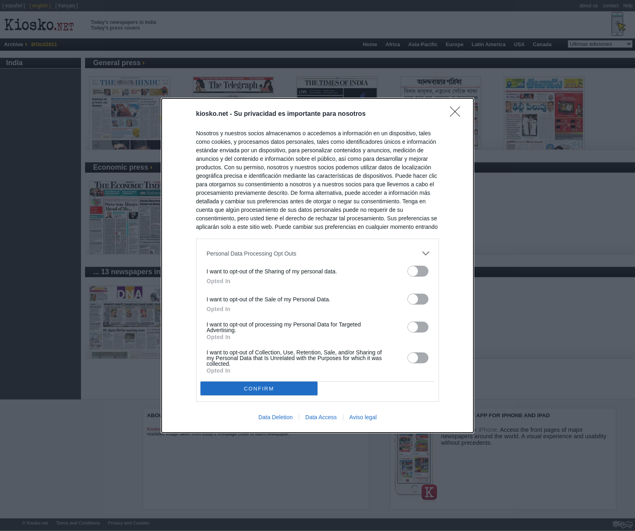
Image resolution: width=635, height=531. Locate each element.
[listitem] (317, 253)
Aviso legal (363, 417)
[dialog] (317, 265)
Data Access (321, 417)
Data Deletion (275, 417)
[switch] (417, 271)
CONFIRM (259, 389)
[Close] (457, 114)
